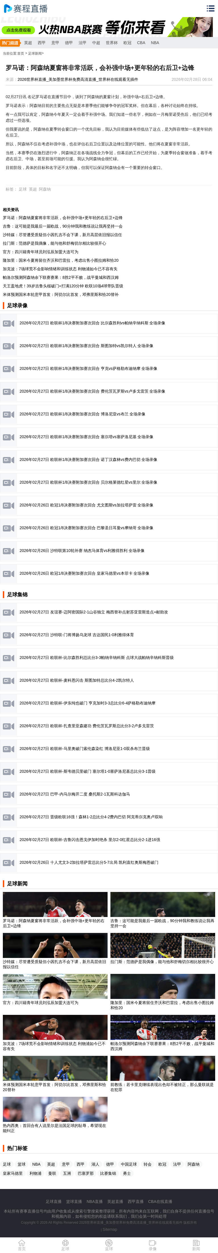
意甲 (55, 42)
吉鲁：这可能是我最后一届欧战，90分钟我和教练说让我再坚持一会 (63, 226)
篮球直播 (74, 1201)
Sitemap (110, 1229)
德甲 (69, 42)
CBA (141, 42)
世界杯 (112, 42)
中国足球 (129, 1164)
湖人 (95, 1164)
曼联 (52, 1173)
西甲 (42, 42)
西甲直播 (136, 1201)
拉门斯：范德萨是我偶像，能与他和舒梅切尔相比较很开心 (54, 243)
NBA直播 (95, 1201)
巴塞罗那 (86, 1173)
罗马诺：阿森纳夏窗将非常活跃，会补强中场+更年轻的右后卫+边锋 (63, 217)
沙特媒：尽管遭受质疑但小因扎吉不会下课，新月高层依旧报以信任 (62, 234)
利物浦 (35, 1173)
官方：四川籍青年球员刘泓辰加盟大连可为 (40, 252)
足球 (23, 189)
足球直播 (54, 1201)
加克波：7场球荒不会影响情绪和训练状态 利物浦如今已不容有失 (60, 269)
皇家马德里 (13, 1173)
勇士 (127, 1173)
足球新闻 (35, 53)
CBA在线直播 (160, 1201)
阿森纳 (45, 189)
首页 (20, 53)
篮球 (22, 1164)
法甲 (83, 42)
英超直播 (115, 1201)
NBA (155, 42)
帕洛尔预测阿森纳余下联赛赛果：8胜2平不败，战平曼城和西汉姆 (61, 277)
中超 (96, 42)
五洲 (67, 1173)
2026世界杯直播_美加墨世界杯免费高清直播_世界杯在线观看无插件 (78, 79)
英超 (28, 42)
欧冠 (127, 42)
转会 (148, 1164)
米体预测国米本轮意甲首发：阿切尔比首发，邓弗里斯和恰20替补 (61, 294)
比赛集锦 (108, 1173)
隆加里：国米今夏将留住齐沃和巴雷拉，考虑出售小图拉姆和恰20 (61, 260)
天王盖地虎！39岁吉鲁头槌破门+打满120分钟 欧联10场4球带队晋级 (63, 286)
